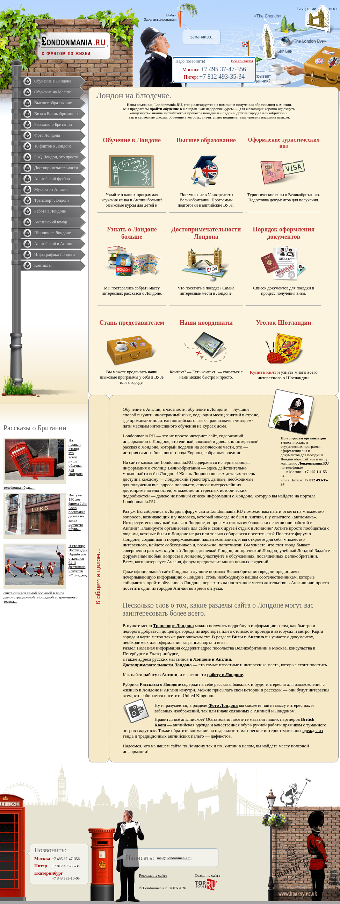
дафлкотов (221, 736)
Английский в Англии (53, 243)
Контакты (43, 265)
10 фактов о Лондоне (53, 146)
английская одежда (191, 724)
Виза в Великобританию (56, 113)
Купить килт (263, 372)
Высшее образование (53, 102)
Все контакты (242, 61)
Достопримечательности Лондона (157, 664)
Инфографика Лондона (54, 254)
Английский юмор (50, 222)
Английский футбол (52, 178)
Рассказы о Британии (53, 124)
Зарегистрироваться (160, 19)
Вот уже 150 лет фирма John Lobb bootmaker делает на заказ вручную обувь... (77, 512)
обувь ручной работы (261, 724)
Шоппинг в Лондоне (52, 232)
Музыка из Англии (51, 189)
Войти (171, 15)
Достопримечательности (56, 167)
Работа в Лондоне (50, 211)
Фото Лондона (47, 135)
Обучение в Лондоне (52, 81)
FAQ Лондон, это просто (56, 157)
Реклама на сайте (153, 875)
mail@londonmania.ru (174, 858)
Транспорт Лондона (52, 200)
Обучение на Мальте (52, 91)
